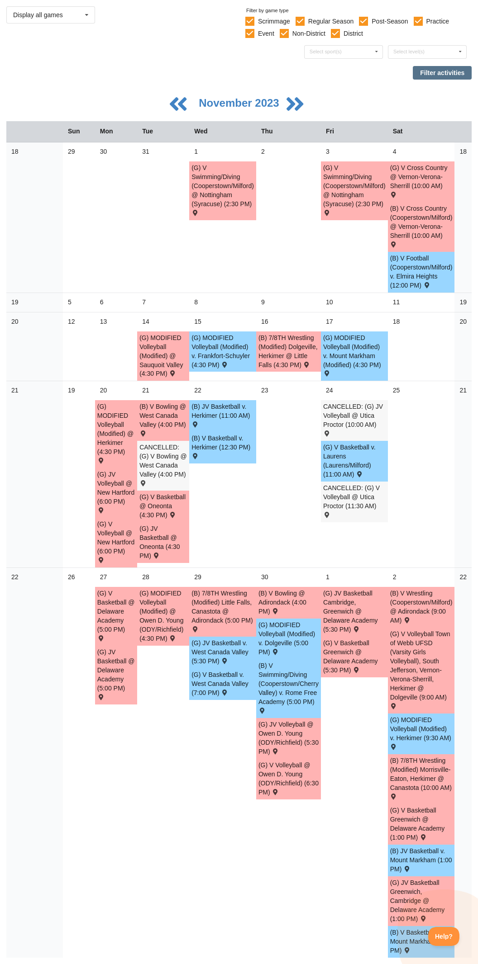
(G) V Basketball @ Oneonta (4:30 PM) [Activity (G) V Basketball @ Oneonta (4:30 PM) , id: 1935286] (162, 506)
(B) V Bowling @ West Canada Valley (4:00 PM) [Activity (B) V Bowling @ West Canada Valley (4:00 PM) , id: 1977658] (162, 419)
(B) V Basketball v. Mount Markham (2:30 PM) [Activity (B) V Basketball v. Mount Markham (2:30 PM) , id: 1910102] (421, 941)
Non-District (308, 33)
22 (15, 577)
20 (15, 321)
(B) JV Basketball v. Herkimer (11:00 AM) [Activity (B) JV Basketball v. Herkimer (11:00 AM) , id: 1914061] (220, 415)
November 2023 (240, 103)
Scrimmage (274, 21)
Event (266, 33)
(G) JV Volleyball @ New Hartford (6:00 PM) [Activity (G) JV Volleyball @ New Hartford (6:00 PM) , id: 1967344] (115, 492)
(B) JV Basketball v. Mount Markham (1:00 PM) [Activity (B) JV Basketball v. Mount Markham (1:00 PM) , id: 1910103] (421, 860)
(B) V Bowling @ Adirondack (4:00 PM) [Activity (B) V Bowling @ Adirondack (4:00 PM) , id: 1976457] (282, 602)
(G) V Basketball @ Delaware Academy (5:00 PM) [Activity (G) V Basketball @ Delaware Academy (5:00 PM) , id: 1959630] (116, 615)
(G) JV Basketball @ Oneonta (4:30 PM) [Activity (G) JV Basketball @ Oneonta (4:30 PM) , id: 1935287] (159, 542)
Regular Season (331, 21)
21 (15, 390)
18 (15, 151)
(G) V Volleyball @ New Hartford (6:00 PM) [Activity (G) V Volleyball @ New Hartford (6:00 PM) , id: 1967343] (115, 541)
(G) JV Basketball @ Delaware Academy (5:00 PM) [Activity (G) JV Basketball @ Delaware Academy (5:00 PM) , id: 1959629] (116, 673)
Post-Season (390, 21)
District (353, 33)
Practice (437, 21)
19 (15, 302)
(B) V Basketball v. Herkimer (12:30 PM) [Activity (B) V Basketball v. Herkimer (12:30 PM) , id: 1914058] (220, 446)
